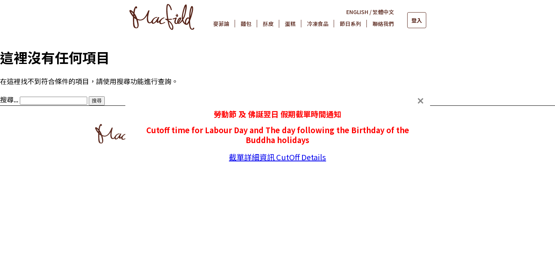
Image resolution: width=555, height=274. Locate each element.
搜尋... (9, 99)
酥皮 (268, 23)
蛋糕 (290, 23)
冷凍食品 (317, 23)
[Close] (420, 101)
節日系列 (350, 23)
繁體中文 (383, 12)
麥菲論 (221, 23)
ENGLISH (357, 12)
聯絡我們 (383, 23)
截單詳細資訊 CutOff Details (277, 156)
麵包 (246, 23)
